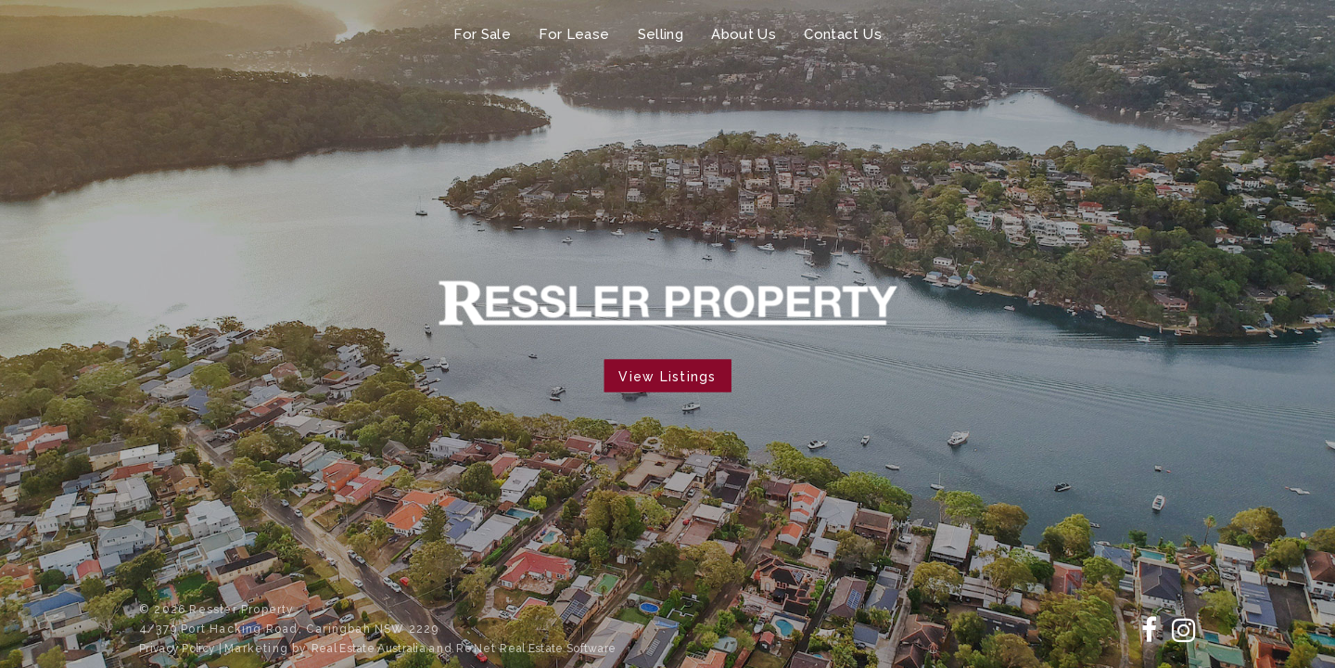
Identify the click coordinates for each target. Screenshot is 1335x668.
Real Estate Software (558, 648)
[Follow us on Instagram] (1184, 630)
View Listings (667, 376)
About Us (743, 34)
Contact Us (843, 34)
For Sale (482, 34)
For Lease (574, 34)
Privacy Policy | (181, 648)
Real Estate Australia (370, 648)
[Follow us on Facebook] (1149, 630)
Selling (661, 34)
